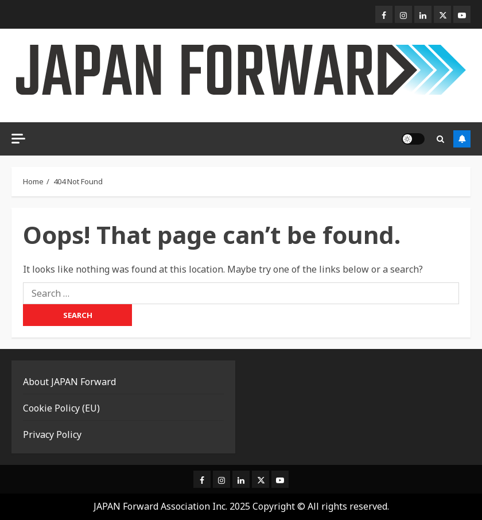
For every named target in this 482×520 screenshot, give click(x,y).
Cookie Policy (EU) (61, 408)
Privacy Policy (52, 434)
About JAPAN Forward (69, 381)
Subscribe (462, 139)
